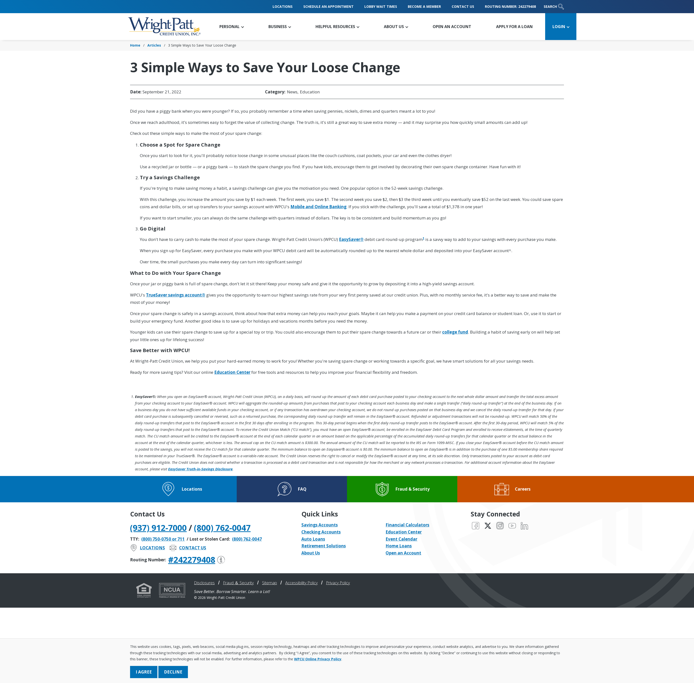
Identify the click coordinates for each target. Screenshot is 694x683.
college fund (455, 332)
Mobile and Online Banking (318, 206)
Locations (283, 6)
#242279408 (196, 559)
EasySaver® (351, 239)
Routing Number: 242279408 (510, 6)
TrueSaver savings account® (175, 295)
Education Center (232, 372)
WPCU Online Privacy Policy (317, 659)
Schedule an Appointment (328, 6)
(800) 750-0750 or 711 (163, 539)
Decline (173, 672)
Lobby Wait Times (380, 6)
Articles (154, 45)
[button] (231, 26)
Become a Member (424, 6)
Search (554, 7)
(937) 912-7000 (158, 527)
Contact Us (463, 6)
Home (135, 45)
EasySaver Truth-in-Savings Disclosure (200, 468)
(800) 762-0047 (222, 527)
